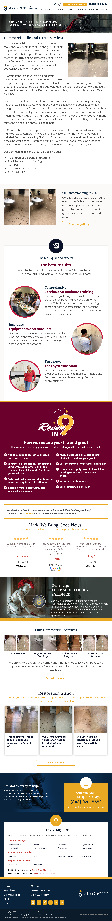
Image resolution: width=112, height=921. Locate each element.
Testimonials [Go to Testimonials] (91, 9)
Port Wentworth (40, 848)
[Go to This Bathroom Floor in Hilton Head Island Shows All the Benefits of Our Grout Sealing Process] (21, 719)
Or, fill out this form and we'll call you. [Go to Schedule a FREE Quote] (86, 807)
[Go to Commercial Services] (95, 647)
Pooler (36, 844)
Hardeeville (13, 865)
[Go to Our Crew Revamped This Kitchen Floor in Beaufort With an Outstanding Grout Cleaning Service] (56, 719)
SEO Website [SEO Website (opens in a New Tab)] (84, 915)
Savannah (62, 844)
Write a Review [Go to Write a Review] (55, 4)
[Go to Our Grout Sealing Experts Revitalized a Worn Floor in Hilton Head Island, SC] (90, 719)
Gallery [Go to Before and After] (71, 9)
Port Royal (86, 856)
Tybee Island (87, 844)
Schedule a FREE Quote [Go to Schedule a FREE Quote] (75, 4)
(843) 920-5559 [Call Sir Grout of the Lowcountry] (98, 4)
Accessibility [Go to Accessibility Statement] (8, 915)
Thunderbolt (63, 848)
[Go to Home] (20, 8)
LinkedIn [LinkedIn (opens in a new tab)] (56, 902)
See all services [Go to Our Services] (56, 678)
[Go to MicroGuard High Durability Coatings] (43, 647)
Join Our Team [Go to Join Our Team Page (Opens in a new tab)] (40, 895)
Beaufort (13, 856)
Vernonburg (87, 848)
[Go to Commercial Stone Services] (16, 647)
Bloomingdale (15, 844)
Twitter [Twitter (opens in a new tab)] (45, 902)
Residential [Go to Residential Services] (45, 9)
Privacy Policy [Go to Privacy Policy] (20, 915)
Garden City (14, 848)
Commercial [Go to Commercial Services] (59, 9)
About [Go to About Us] (80, 9)
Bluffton (37, 856)
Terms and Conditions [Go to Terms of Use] (35, 915)
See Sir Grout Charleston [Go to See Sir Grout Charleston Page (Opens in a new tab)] (42, 870)
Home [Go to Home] (7, 886)
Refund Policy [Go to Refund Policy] (50, 915)
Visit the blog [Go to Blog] (56, 762)
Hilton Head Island (65, 856)
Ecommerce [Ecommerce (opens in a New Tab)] (94, 915)
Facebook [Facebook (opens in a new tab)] (39, 902)
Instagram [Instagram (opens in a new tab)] (33, 902)
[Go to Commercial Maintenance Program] (69, 647)
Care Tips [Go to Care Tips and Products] (28, 513)
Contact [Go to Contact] (104, 9)
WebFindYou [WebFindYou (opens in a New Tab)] (104, 915)
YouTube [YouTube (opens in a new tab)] (50, 902)
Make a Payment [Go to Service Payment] (41, 890)
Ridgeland (38, 865)
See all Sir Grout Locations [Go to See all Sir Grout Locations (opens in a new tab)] (44, 873)
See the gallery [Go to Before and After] (79, 224)
